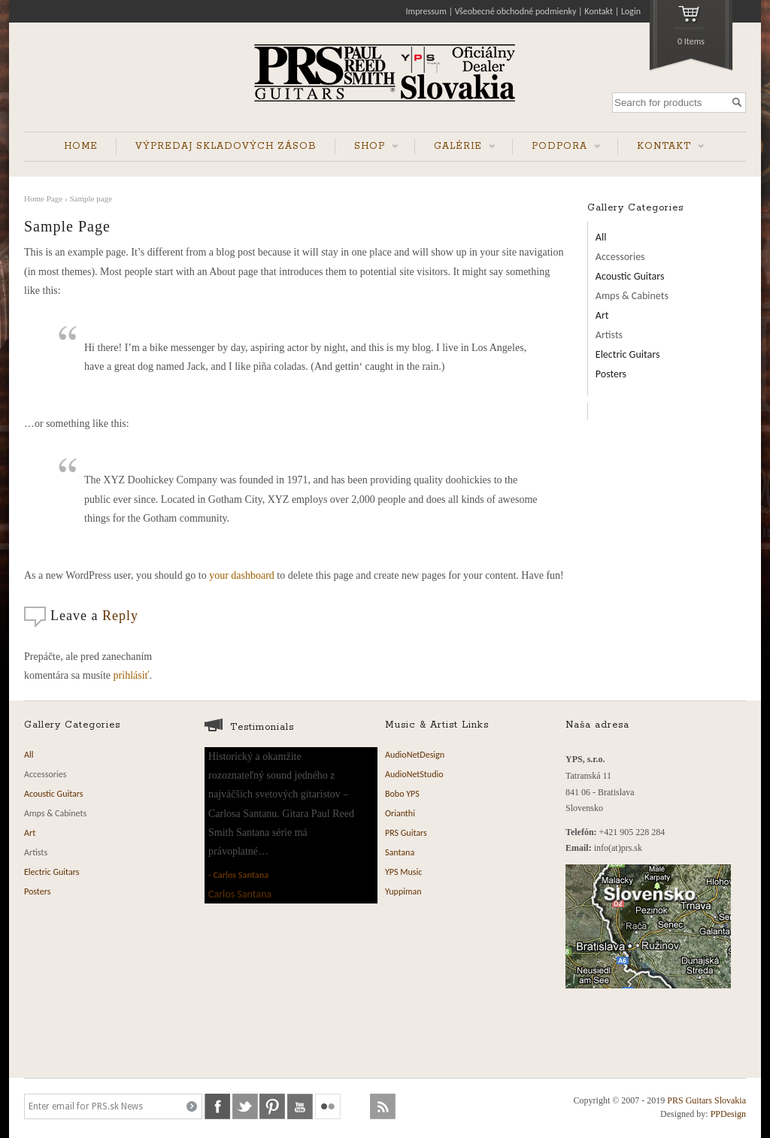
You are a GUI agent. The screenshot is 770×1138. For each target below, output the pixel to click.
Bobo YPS (402, 793)
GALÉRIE (455, 148)
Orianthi (400, 813)
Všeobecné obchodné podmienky (516, 11)
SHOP (367, 148)
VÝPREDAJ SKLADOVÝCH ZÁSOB (226, 146)
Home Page (43, 198)
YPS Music (403, 872)
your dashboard (241, 575)
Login (631, 11)
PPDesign (728, 1114)
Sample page (90, 198)
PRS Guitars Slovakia (706, 1100)
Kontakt (598, 11)
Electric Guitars (628, 354)
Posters (611, 374)
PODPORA (556, 148)
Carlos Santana (240, 875)
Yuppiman (403, 891)
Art (602, 315)
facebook (217, 1106)
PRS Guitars (406, 833)
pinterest (272, 1106)
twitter (245, 1106)
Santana (399, 852)
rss (383, 1106)
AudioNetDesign (414, 754)
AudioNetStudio (414, 774)
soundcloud (355, 1106)
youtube (300, 1106)
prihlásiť (132, 675)
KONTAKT (661, 148)
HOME (81, 146)
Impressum (426, 11)
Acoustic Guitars (630, 276)
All (601, 237)
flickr (328, 1106)
